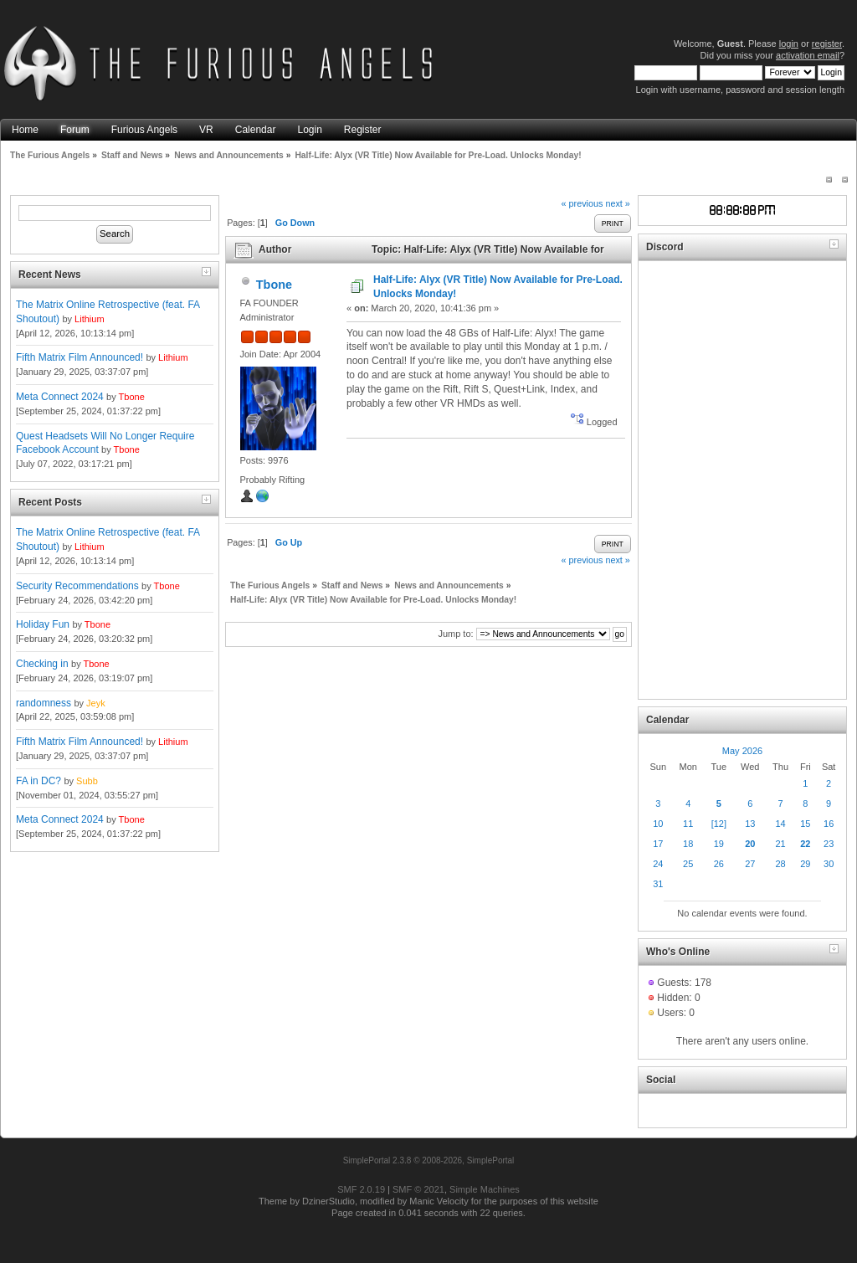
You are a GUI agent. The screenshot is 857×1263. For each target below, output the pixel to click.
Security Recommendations (77, 586)
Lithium (89, 319)
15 (805, 824)
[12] (718, 824)
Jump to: (455, 634)
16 (829, 824)
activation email (807, 55)
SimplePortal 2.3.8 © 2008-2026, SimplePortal (429, 1160)
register (827, 44)
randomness (43, 703)
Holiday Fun (42, 624)
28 (780, 864)
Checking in (42, 664)
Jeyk (95, 703)
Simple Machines (484, 1189)
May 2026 (742, 751)
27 (750, 864)
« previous (582, 203)
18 (688, 844)
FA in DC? (38, 781)
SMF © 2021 (418, 1189)
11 (688, 824)
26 (719, 864)
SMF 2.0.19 (361, 1189)
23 (829, 844)
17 (658, 844)
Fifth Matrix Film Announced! (79, 357)
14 (780, 824)
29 (805, 864)
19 (719, 844)
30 (829, 864)
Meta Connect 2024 (60, 397)
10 (658, 824)
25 (688, 864)
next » (617, 203)
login (788, 44)
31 (658, 884)
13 (750, 824)
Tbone (132, 397)
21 (780, 844)
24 (658, 864)
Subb (87, 781)
